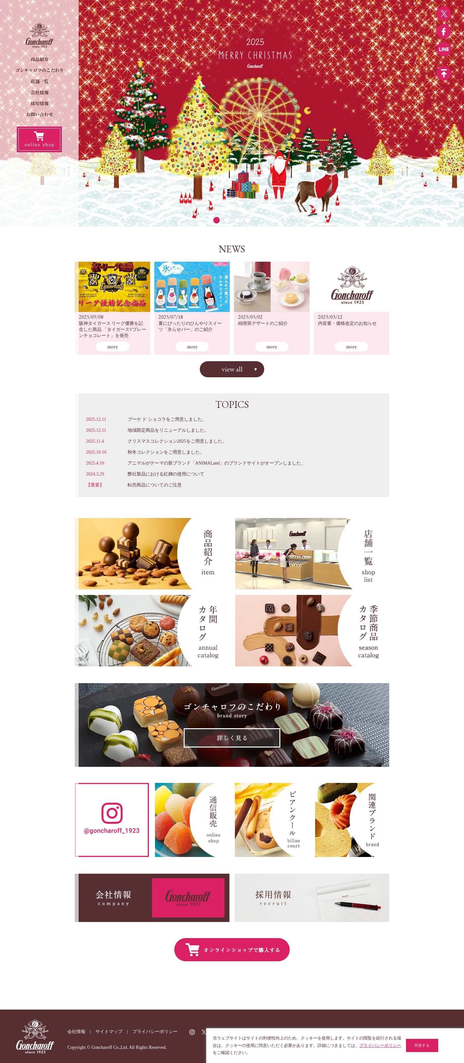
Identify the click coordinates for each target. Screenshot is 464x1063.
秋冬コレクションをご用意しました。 (166, 452)
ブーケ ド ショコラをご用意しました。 (167, 419)
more (112, 346)
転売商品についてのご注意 (155, 485)
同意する (422, 1045)
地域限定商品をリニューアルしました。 (168, 430)
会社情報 (76, 1031)
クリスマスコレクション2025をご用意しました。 (177, 441)
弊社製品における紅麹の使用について (166, 474)
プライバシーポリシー (155, 1031)
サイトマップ (108, 1031)
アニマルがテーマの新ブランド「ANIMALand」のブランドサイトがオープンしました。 (216, 463)
